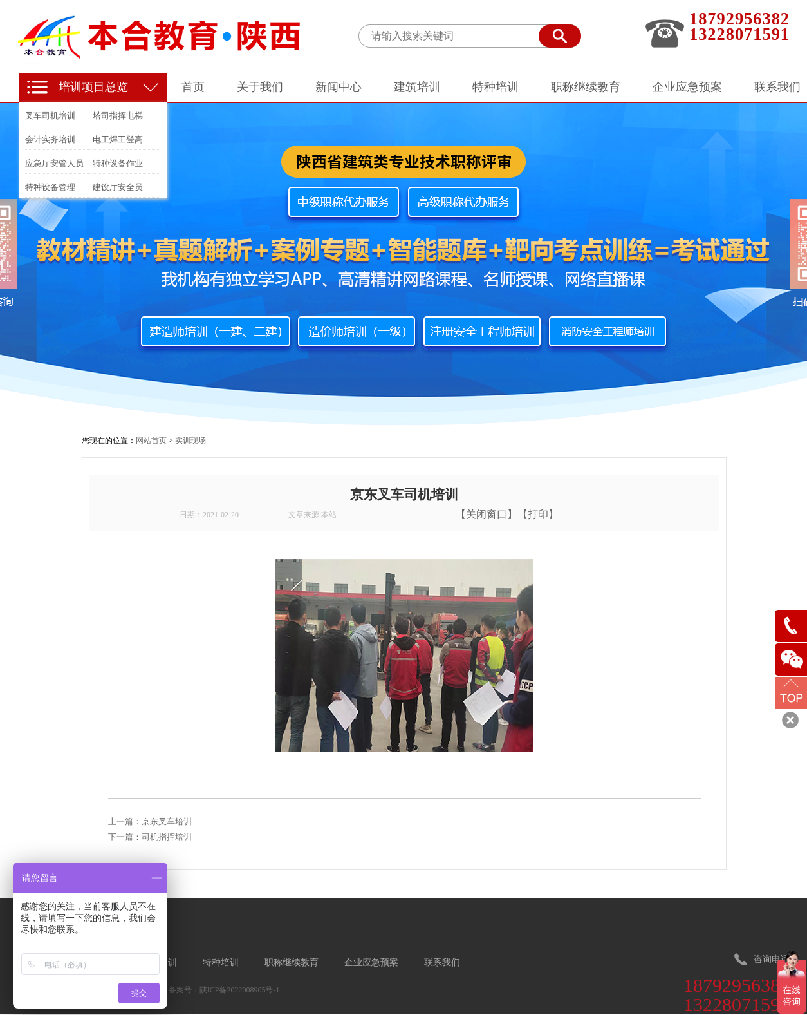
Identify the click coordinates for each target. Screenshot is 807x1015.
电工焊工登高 (118, 139)
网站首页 (151, 440)
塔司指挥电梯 (118, 115)
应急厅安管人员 (54, 163)
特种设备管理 (50, 187)
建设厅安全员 (118, 187)
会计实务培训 (50, 139)
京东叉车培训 (167, 821)
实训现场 (190, 440)
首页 (193, 87)
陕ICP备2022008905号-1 (239, 989)
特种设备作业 (118, 163)
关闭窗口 (486, 514)
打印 (538, 514)
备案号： (184, 989)
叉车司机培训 (50, 115)
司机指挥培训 (167, 837)
